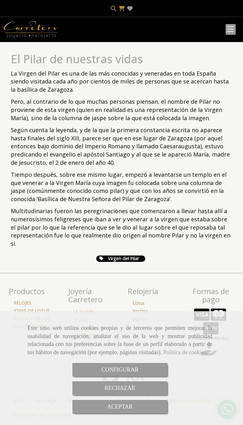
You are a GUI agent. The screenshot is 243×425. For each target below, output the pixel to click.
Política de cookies (184, 352)
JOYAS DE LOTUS (32, 311)
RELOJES (22, 303)
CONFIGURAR (119, 369)
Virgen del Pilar (119, 259)
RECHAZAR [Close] (119, 388)
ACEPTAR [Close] (120, 406)
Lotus (139, 303)
